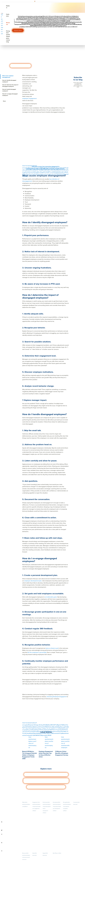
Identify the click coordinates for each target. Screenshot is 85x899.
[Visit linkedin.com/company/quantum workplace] (10, 825)
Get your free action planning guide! (20, 65)
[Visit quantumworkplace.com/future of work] (10, 846)
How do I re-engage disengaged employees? (10, 94)
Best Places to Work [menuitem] (57, 853)
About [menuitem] (58, 860)
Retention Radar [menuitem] (35, 822)
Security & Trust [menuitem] (45, 864)
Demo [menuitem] (26, 811)
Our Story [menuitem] (36, 872)
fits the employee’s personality (37, 652)
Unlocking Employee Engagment (56, 697)
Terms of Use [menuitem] (45, 860)
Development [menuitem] (57, 806)
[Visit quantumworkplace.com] (2, 24)
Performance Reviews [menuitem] (47, 838)
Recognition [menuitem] (67, 806)
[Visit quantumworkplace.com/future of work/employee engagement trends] (29, 742)
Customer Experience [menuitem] (77, 811)
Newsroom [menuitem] (36, 881)
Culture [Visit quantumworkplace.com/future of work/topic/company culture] (46, 787)
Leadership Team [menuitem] (35, 877)
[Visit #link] (67, 1)
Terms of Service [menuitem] (46, 862)
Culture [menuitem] (36, 866)
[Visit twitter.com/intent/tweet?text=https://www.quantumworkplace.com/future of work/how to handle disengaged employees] (11, 101)
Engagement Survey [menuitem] (36, 813)
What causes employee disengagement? (7, 76)
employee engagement (29, 98)
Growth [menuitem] (57, 817)
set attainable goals (51, 597)
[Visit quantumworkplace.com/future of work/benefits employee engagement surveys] (62, 742)
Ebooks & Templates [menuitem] (26, 868)
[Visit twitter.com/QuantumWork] (10, 831)
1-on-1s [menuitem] (47, 845)
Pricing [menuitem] (26, 817)
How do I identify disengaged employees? (9, 81)
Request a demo (18, 30)
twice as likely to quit (52, 648)
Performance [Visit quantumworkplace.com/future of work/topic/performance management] (46, 780)
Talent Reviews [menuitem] (55, 823)
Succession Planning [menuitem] (56, 826)
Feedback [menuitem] (47, 832)
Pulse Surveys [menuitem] (35, 817)
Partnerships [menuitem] (34, 886)
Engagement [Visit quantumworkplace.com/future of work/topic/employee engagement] (46, 774)
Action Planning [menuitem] (35, 820)
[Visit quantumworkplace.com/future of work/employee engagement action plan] (46, 742)
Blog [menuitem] (26, 864)
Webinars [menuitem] (26, 872)
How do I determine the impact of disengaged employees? (10, 85)
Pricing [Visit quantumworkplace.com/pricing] (8, 36)
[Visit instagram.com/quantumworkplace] (10, 854)
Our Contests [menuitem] (55, 855)
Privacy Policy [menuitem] (45, 857)
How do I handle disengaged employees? (9, 90)
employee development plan (33, 581)
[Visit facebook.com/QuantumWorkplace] (10, 837)
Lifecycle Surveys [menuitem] (35, 815)
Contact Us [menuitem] (36, 890)
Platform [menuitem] (26, 804)
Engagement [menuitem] (36, 806)
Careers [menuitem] (36, 859)
